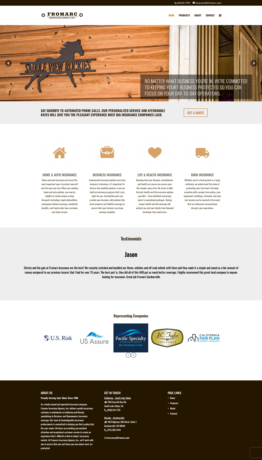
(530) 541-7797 (113, 410)
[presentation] (128, 356)
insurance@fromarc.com (118, 437)
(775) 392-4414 (114, 430)
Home (171, 15)
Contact (210, 15)
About (197, 15)
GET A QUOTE (195, 112)
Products (184, 15)
